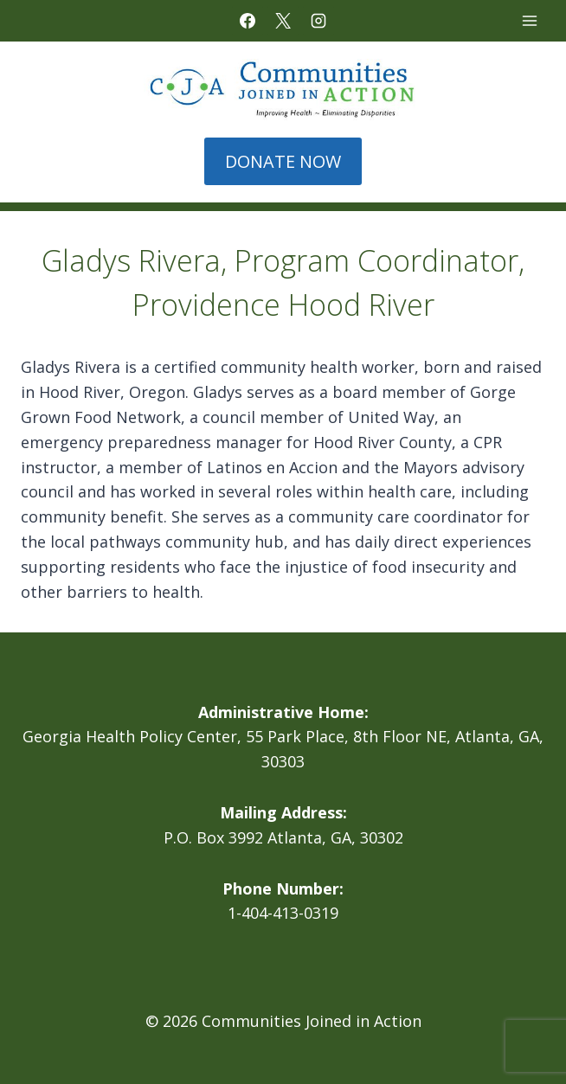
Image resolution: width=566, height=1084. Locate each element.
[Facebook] (247, 20)
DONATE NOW (283, 161)
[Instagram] (318, 20)
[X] (283, 20)
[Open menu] (529, 20)
